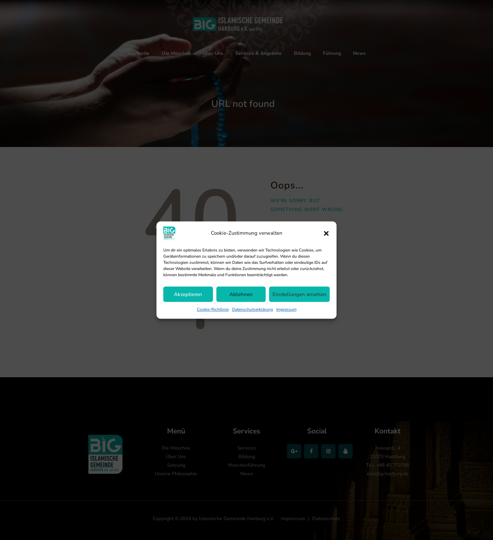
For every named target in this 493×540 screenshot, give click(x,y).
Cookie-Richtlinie (213, 309)
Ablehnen (241, 294)
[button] (326, 233)
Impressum (286, 309)
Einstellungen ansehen (299, 294)
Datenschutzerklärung (252, 309)
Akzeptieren (188, 294)
